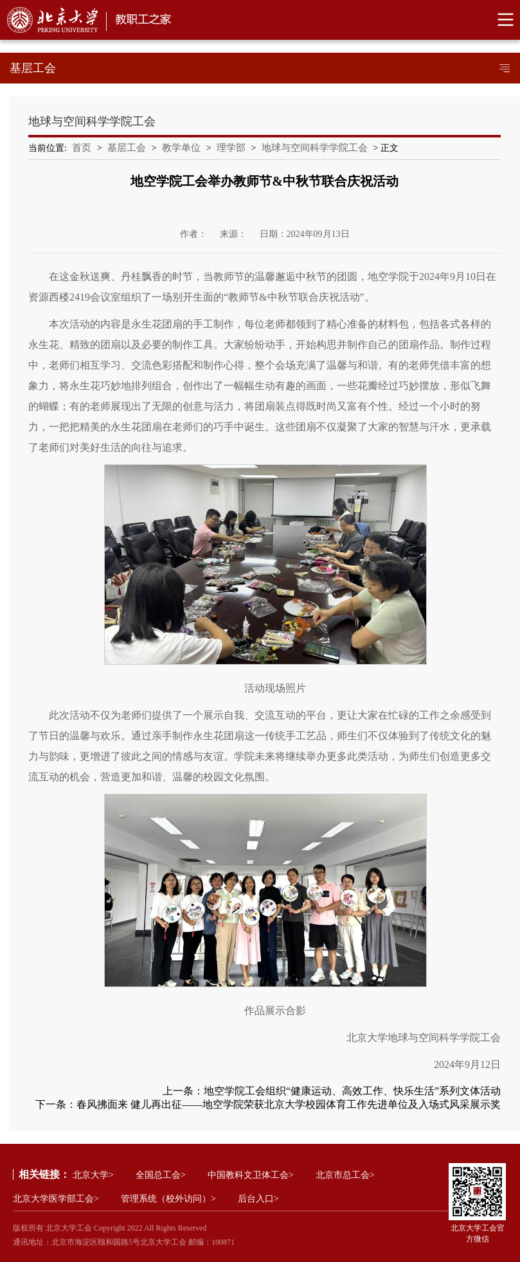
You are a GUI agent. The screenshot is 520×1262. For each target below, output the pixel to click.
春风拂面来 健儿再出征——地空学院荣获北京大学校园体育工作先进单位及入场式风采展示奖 (288, 1104)
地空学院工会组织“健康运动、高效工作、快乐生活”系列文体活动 (352, 1090)
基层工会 (126, 148)
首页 (81, 148)
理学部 (231, 148)
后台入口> (258, 1199)
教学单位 (181, 148)
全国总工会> (161, 1175)
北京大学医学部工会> (56, 1199)
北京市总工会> (345, 1175)
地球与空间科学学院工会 (315, 148)
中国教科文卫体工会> (251, 1175)
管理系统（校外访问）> (168, 1199)
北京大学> (93, 1175)
